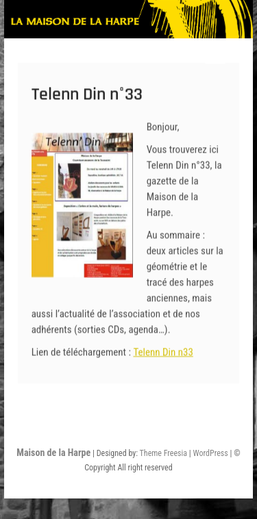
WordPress (210, 453)
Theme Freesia (163, 453)
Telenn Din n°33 (87, 100)
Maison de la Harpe (53, 452)
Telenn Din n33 (163, 358)
